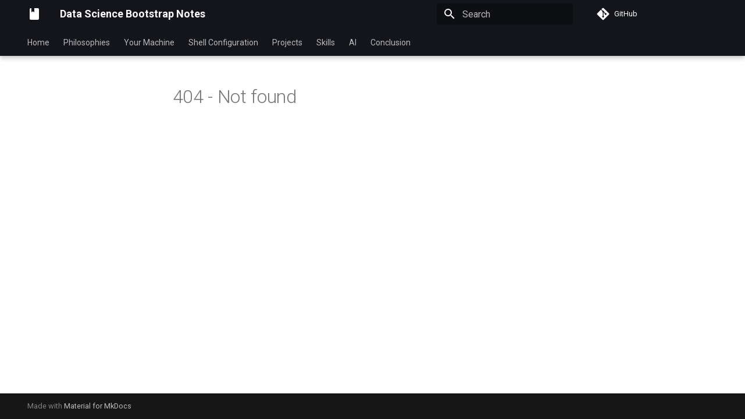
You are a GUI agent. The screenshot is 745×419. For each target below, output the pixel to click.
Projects (287, 42)
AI (353, 42)
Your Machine (149, 42)
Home (38, 42)
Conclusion (390, 42)
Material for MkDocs (97, 406)
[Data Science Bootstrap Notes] (34, 14)
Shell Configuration (223, 42)
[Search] (505, 13)
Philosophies (86, 42)
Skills (325, 42)
